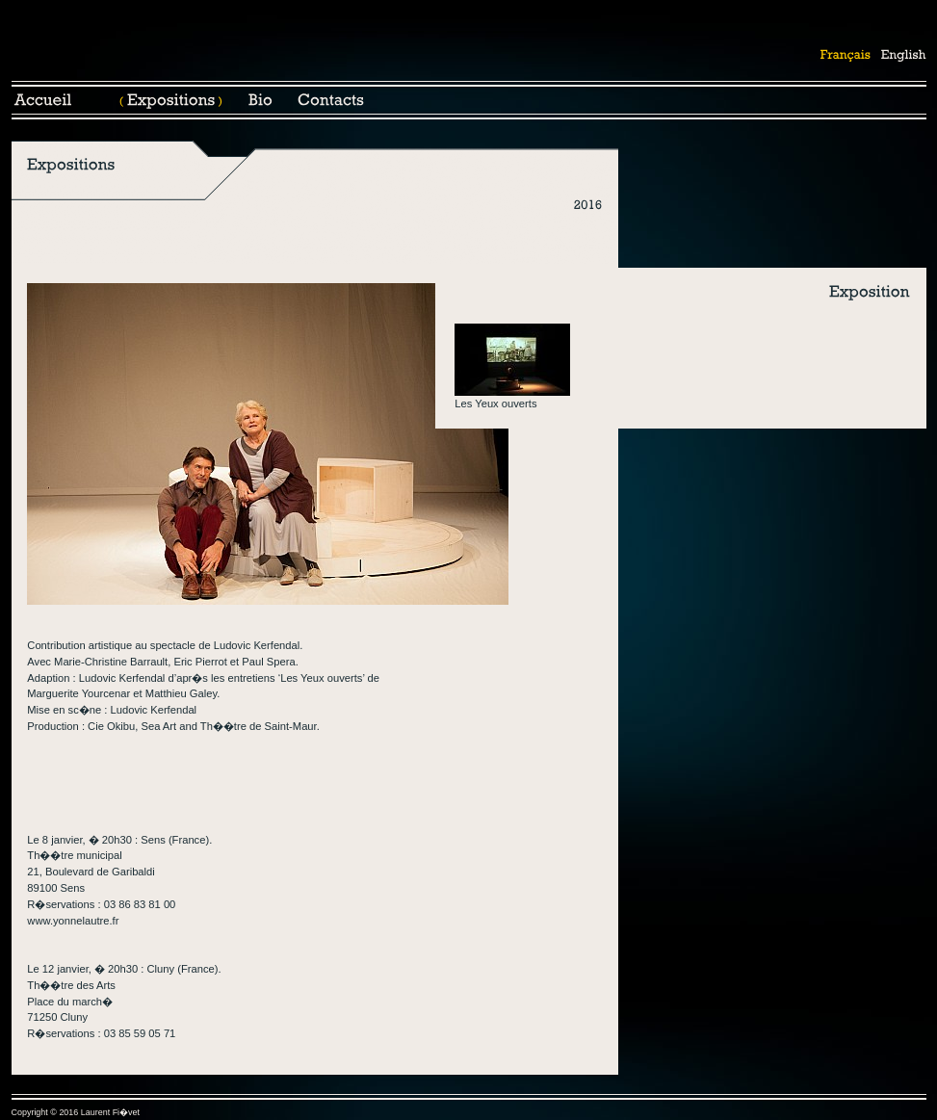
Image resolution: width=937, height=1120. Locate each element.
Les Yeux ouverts (495, 403)
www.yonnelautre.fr (72, 920)
